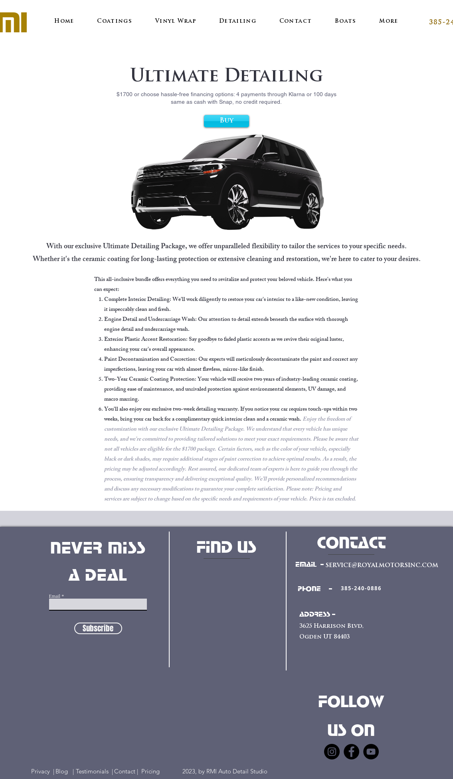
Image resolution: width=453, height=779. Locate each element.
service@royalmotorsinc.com (381, 565)
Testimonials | (94, 771)
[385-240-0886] (361, 588)
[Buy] (226, 121)
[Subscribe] (98, 628)
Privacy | (42, 771)
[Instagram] (332, 751)
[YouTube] (371, 751)
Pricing (155, 771)
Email (55, 596)
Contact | (127, 771)
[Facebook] (351, 751)
